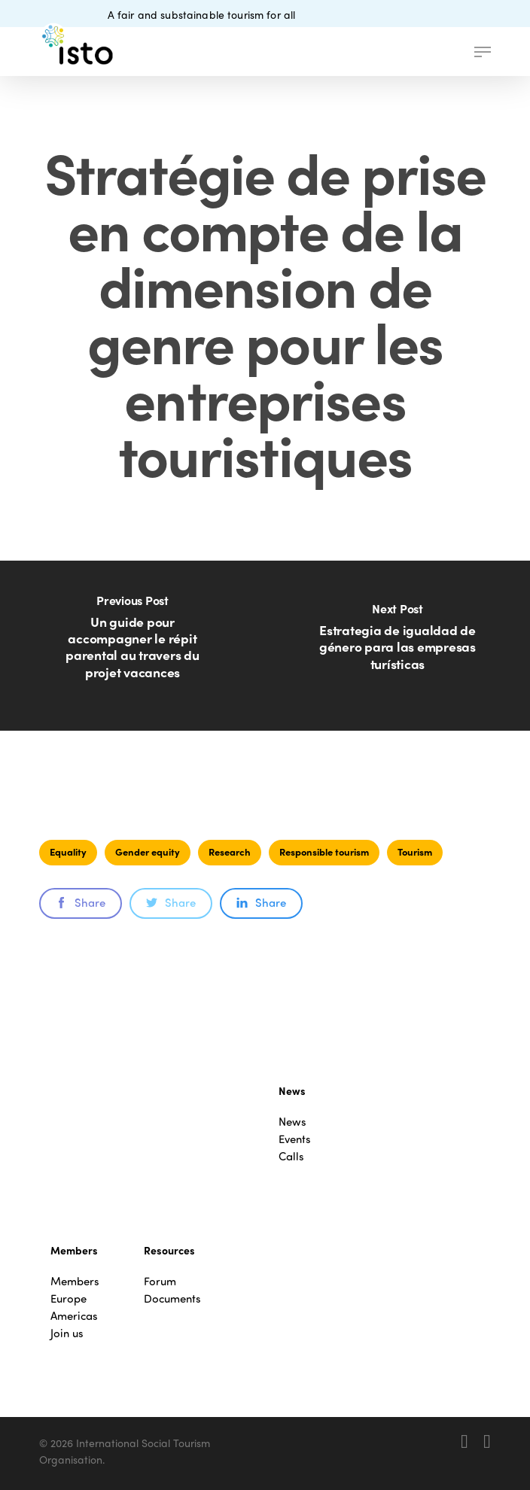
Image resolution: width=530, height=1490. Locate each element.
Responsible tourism (324, 851)
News (292, 1121)
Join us (67, 1333)
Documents (172, 1298)
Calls (291, 1156)
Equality (68, 851)
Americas (74, 1315)
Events (295, 1139)
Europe (68, 1298)
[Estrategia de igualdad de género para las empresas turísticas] (397, 646)
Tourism (415, 851)
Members (74, 1281)
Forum (160, 1281)
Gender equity (147, 851)
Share (80, 902)
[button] (482, 51)
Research (230, 851)
